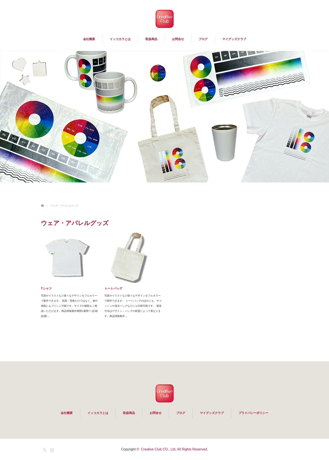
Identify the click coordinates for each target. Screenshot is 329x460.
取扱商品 (151, 39)
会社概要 (89, 39)
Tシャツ (46, 288)
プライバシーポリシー (253, 413)
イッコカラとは (120, 39)
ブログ (203, 39)
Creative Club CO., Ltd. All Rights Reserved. (174, 449)
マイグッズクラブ (234, 39)
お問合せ (178, 39)
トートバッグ (113, 288)
